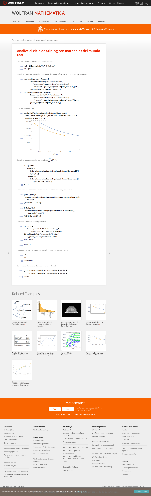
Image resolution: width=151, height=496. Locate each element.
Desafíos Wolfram (98, 436)
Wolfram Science (98, 463)
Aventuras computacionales (102, 448)
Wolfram (38, 13)
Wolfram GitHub (39, 467)
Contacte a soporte (129, 454)
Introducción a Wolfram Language (75, 447)
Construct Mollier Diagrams (70, 343)
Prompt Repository (40, 453)
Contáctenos (126, 471)
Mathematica (9, 433)
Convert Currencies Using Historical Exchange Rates (46, 343)
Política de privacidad (130, 487)
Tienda (124, 430)
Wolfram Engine (10, 462)
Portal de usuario (128, 436)
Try (54, 409)
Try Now (101, 21)
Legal (118, 487)
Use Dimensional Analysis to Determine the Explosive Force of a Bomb (70, 313)
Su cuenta (125, 440)
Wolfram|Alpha (97, 430)
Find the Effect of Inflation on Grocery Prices (21, 343)
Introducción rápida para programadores (72, 451)
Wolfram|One (9, 430)
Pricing (90, 21)
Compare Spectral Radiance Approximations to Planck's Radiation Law (21, 373)
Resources (77, 21)
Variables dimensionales (46, 40)
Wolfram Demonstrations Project (104, 454)
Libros (65, 461)
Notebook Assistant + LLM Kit (15, 436)
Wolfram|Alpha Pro (11, 451)
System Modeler (10, 443)
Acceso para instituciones (131, 443)
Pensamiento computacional (103, 445)
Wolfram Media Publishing (102, 467)
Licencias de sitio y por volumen (16, 471)
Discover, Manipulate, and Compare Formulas (95, 312)
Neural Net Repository (41, 450)
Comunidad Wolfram (70, 467)
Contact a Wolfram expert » (85, 414)
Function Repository (41, 444)
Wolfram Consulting (40, 430)
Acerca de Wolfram (128, 464)
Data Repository (39, 440)
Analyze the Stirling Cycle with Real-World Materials (95, 343)
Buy (67, 409)
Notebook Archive (40, 464)
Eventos (125, 474)
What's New (44, 21)
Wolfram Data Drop (99, 457)
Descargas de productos (130, 433)
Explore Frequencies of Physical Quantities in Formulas (46, 313)
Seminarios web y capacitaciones (75, 439)
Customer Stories (61, 21)
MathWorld (96, 460)
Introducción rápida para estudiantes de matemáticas (73, 457)
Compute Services (10, 440)
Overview (16, 21)
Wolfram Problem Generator (102, 433)
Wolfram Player (10, 466)
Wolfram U (67, 430)
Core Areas (29, 21)
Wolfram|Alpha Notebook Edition (16, 448)
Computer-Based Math (100, 442)
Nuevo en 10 (23, 40)
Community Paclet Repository (44, 447)
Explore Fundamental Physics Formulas (21, 312)
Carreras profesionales (130, 467)
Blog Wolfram (68, 470)
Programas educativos (71, 442)
